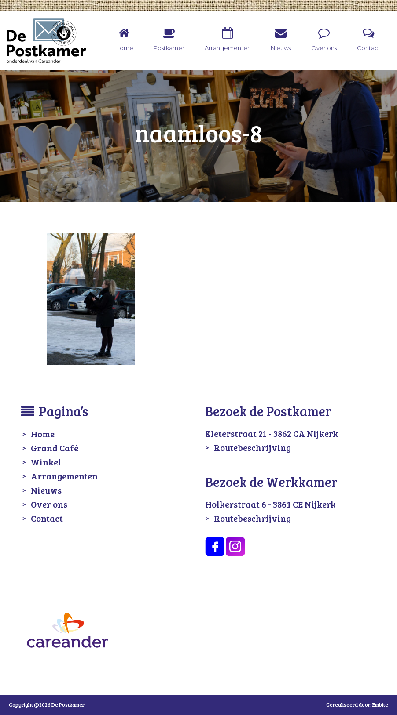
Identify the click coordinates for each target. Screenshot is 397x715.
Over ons (49, 504)
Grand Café (54, 448)
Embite (380, 704)
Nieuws (46, 490)
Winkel (46, 462)
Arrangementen (64, 476)
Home (43, 434)
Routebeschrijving (252, 447)
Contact (47, 518)
